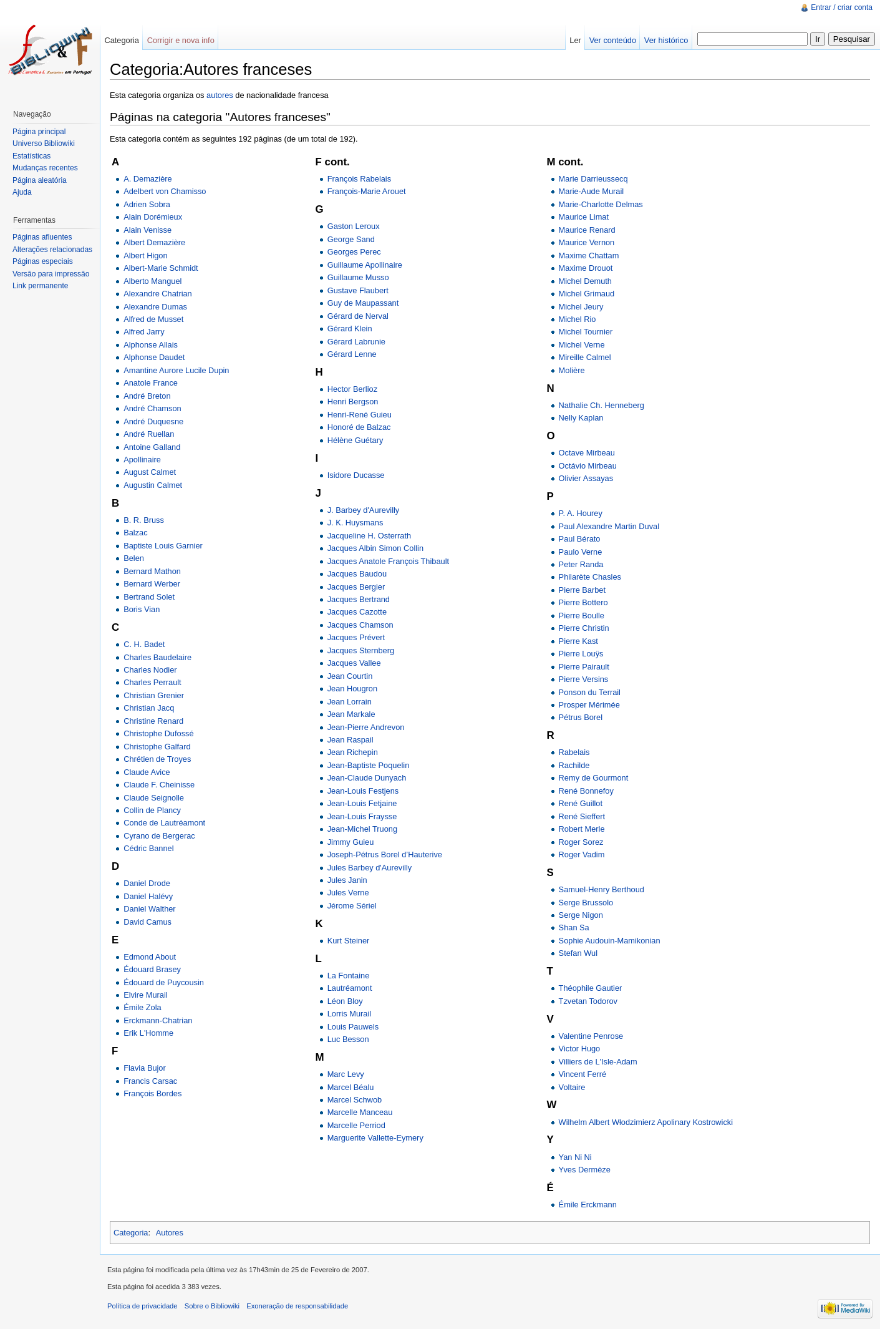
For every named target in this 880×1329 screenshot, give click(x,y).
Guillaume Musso (358, 277)
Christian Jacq (148, 708)
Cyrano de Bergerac (159, 835)
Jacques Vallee (354, 663)
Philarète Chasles (590, 577)
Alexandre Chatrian (157, 293)
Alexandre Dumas (155, 306)
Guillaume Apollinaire (364, 265)
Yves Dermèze (585, 1169)
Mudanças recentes (45, 167)
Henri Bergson (353, 401)
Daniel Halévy (148, 896)
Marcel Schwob (354, 1099)
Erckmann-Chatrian (157, 1020)
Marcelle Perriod (356, 1125)
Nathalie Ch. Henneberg (601, 405)
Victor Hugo (580, 1048)
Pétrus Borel (580, 717)
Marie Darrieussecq (593, 178)
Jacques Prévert (356, 637)
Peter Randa (581, 564)
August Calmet (149, 472)
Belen (133, 558)
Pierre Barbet (582, 590)
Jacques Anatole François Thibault (388, 561)
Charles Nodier (149, 669)
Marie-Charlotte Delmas (601, 204)
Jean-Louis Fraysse (362, 816)
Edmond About (149, 956)
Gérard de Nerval (358, 316)
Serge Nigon (581, 915)
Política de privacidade (142, 1306)
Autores (169, 1232)
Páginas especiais (42, 261)
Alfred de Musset (153, 319)
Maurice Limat (584, 216)
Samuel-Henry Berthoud (601, 889)
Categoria (131, 1232)
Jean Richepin (352, 752)
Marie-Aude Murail (591, 191)
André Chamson (152, 408)
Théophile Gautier (590, 988)
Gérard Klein (349, 328)
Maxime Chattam (589, 255)
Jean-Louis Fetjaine (362, 803)
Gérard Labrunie (356, 341)
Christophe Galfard (156, 746)
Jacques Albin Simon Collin (375, 548)
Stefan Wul (578, 953)
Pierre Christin (584, 628)
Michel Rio (577, 319)
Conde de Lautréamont (164, 822)
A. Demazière (147, 178)
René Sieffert (582, 816)
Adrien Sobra (146, 204)
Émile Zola (142, 1007)
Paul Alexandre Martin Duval (609, 526)
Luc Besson (348, 1039)
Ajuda (22, 192)
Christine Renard (153, 721)
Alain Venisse (147, 230)
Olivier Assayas (586, 478)
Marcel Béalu (350, 1087)
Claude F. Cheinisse (159, 784)
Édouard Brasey (152, 969)
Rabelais (574, 752)
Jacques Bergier (356, 586)
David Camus (147, 922)
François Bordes (152, 1093)
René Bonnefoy (586, 791)
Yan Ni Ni (575, 1157)
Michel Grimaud (587, 293)
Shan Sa (574, 927)
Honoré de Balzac (359, 427)
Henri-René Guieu (359, 414)
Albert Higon (145, 255)
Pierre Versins (584, 679)
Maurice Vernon (587, 242)
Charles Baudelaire (157, 657)
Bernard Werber (151, 583)
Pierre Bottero (583, 602)
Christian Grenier (153, 695)
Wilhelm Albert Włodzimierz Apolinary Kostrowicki (646, 1122)
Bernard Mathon (152, 571)
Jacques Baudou (357, 573)
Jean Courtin (350, 676)
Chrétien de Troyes (157, 759)
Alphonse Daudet (154, 357)
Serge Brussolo (586, 902)
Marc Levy (345, 1074)
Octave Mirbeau (587, 452)
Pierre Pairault (584, 666)
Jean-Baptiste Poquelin (368, 765)
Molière (572, 370)
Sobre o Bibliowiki (212, 1306)
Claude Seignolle (153, 797)
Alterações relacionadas (52, 249)
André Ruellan (148, 434)
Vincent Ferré (583, 1074)
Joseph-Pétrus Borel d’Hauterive (384, 854)
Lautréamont (349, 988)
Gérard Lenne (352, 354)
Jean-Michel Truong (362, 829)
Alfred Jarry (143, 331)
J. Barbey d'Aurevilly (363, 510)
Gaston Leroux (353, 226)
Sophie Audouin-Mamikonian (609, 940)
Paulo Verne (580, 552)
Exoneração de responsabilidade (297, 1306)
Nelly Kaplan (581, 417)
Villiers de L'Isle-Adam (598, 1061)
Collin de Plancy (152, 810)
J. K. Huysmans (355, 522)
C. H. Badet (144, 644)
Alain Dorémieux (152, 216)
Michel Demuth (585, 281)
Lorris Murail (349, 1013)
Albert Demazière (154, 242)
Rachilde (574, 765)
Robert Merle (582, 829)
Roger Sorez (581, 842)
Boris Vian (141, 609)
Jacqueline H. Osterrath (369, 535)
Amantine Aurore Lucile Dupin (176, 370)
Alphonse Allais (150, 344)
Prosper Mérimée (589, 704)
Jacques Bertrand (358, 599)
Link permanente (40, 285)
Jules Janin (347, 880)
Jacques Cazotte (357, 611)
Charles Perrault (152, 682)
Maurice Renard (587, 230)
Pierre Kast (578, 641)
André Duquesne (153, 421)
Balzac (135, 532)
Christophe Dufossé (158, 733)
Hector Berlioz (352, 389)
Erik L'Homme (148, 1033)
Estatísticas (31, 156)
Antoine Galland (151, 447)
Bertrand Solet (149, 596)
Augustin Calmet (152, 485)
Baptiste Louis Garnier (163, 545)
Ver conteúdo (612, 40)
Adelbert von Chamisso (164, 191)
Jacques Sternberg (360, 650)
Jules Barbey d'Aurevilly (369, 867)
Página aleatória (39, 180)
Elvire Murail (145, 995)
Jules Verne (348, 892)
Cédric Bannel (148, 848)
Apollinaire (142, 459)
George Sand (351, 239)
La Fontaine (348, 975)
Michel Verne (582, 344)
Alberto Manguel (152, 281)
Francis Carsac (150, 1081)
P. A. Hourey (580, 513)
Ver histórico (666, 40)
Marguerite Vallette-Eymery (375, 1137)
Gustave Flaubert (358, 290)
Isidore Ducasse (356, 475)
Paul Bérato (580, 538)
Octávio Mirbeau (588, 465)
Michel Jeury (581, 306)
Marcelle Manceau (360, 1112)
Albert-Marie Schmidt (160, 268)
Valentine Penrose (591, 1036)
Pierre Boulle (581, 615)
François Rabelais (359, 178)
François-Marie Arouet (366, 191)
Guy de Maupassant (363, 303)
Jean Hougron (352, 688)
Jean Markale (351, 714)
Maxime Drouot (586, 268)
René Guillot (580, 803)
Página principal (38, 131)
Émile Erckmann (588, 1204)
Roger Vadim (582, 854)
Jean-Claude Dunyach (367, 777)
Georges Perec (354, 251)
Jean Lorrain (349, 701)
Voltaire (572, 1087)
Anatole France (150, 382)
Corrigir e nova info (181, 40)
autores (219, 95)
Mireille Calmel (585, 357)
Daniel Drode (146, 883)
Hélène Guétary (355, 440)
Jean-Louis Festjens (363, 791)
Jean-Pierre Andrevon (366, 727)
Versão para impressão (50, 274)
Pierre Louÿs (581, 653)
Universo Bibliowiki (43, 143)
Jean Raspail (350, 739)
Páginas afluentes (42, 237)
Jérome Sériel (352, 905)
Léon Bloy (345, 1001)
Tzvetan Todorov (588, 1001)
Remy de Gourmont (594, 777)
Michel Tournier (586, 331)
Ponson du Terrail (590, 692)
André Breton (146, 396)
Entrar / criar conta (842, 7)
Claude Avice (146, 772)
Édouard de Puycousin (163, 982)
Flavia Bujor (144, 1068)
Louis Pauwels (353, 1026)
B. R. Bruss (143, 520)
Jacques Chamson (360, 625)
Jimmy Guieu (350, 842)
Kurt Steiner (348, 940)
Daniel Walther (149, 908)
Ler (575, 40)
